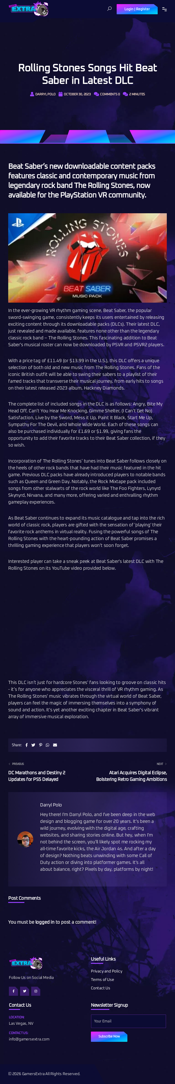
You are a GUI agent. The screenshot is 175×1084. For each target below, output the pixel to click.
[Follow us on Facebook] (13, 991)
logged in (44, 922)
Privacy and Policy (106, 971)
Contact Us (100, 988)
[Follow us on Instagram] (35, 991)
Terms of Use (102, 980)
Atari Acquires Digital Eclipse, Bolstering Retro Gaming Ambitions (130, 771)
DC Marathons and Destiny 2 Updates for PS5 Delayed (45, 771)
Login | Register (137, 9)
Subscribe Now (109, 1036)
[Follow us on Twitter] (24, 991)
